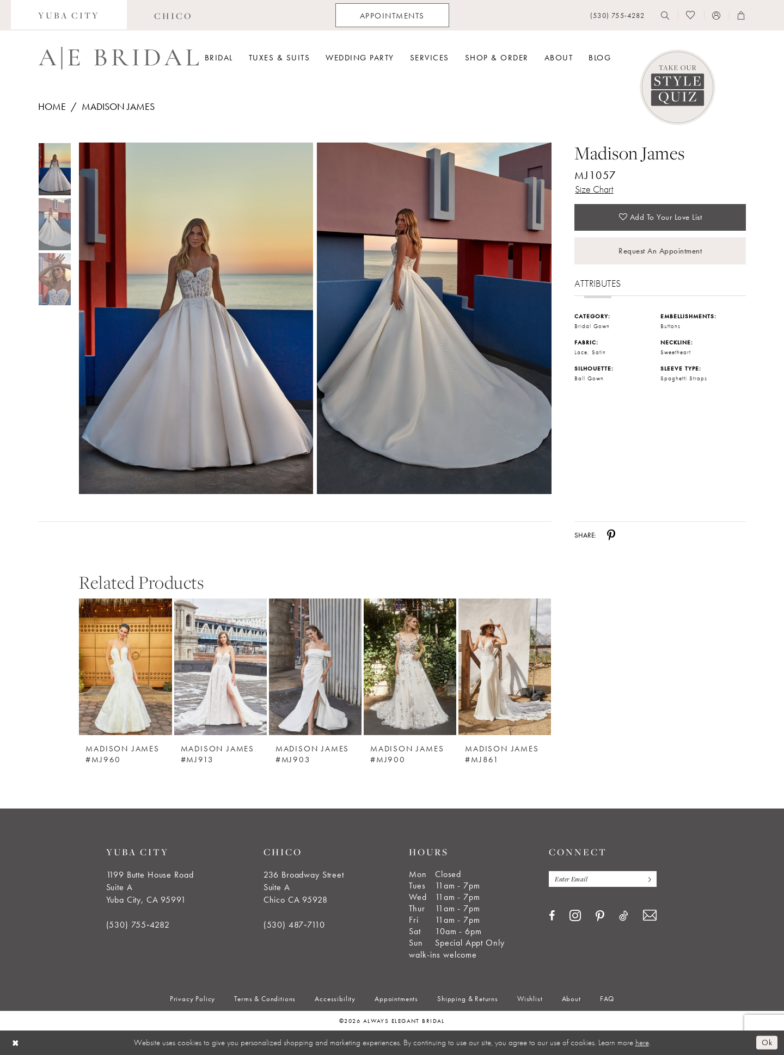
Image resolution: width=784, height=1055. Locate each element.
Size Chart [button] (594, 189)
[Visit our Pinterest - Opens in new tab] (600, 916)
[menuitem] (69, 15)
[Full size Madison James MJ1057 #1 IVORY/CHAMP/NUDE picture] (434, 319)
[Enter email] (603, 879)
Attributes (597, 283)
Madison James (118, 106)
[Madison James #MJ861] (504, 667)
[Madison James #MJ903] (315, 667)
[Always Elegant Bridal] (118, 58)
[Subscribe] (647, 879)
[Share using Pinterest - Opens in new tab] (611, 534)
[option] (125, 673)
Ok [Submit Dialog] (767, 1042)
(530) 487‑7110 (294, 924)
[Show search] (665, 15)
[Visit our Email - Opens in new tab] (650, 915)
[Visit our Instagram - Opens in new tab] (575, 915)
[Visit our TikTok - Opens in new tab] (623, 915)
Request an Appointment (660, 250)
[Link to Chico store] (173, 15)
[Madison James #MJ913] (220, 667)
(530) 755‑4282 (138, 924)
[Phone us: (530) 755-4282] (617, 15)
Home (52, 106)
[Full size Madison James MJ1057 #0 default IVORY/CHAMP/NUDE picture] (195, 319)
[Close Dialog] (16, 1042)
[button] (716, 15)
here (642, 1042)
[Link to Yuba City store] (69, 15)
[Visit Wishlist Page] (690, 15)
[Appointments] (392, 15)
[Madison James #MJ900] (410, 667)
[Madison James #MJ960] (125, 667)
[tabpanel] (194, 319)
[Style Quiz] (677, 87)
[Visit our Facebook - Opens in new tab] (552, 915)
